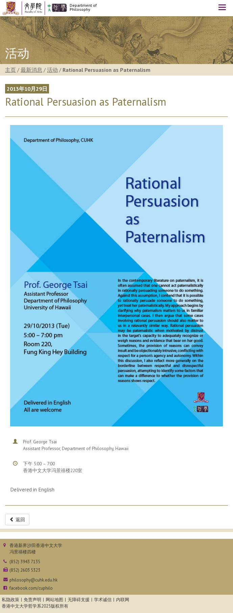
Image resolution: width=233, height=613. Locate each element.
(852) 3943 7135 (24, 562)
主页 (10, 69)
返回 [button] (17, 519)
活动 (52, 69)
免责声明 (32, 600)
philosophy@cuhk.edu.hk (33, 580)
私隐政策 (10, 600)
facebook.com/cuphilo (31, 588)
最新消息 (31, 69)
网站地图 (54, 600)
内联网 (122, 600)
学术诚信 (103, 600)
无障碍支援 (79, 600)
